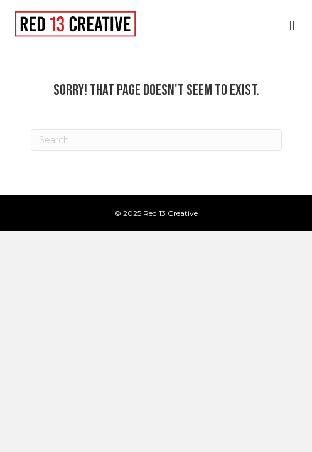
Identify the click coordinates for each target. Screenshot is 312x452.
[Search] (156, 140)
